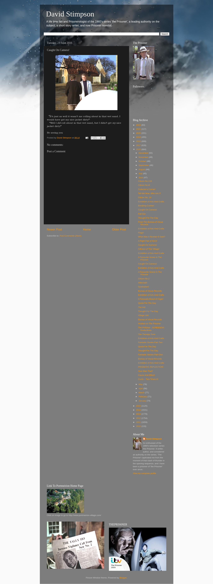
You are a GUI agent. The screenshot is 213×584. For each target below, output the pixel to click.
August (142, 169)
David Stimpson (70, 14)
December (144, 153)
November (144, 157)
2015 (138, 406)
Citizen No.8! (144, 185)
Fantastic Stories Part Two (150, 342)
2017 (138, 145)
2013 (138, 414)
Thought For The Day (148, 218)
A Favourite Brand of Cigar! (150, 299)
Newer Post (54, 229)
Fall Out (141, 214)
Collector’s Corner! (146, 189)
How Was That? (145, 371)
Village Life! (143, 315)
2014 (138, 410)
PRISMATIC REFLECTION (150, 367)
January (143, 401)
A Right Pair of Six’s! (147, 241)
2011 (138, 422)
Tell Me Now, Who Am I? (149, 193)
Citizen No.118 (145, 181)
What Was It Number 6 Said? (151, 237)
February (143, 396)
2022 (138, 125)
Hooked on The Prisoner (149, 323)
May (141, 384)
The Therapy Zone (146, 334)
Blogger (123, 578)
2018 (138, 141)
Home (87, 229)
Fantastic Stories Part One (150, 354)
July (141, 173)
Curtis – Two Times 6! (148, 379)
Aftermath (142, 283)
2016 (138, 149)
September (144, 165)
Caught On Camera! (147, 209)
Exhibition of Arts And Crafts (151, 201)
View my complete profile (144, 473)
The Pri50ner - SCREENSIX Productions (151, 328)
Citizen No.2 (144, 278)
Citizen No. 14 (144, 197)
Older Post (119, 229)
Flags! (141, 232)
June (141, 177)
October (143, 161)
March (142, 392)
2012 (138, 418)
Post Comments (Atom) (70, 236)
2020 (138, 133)
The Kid (141, 307)
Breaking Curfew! (146, 205)
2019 (138, 137)
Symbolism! (143, 287)
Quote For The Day (147, 303)
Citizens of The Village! (148, 249)
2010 (138, 426)
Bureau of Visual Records (150, 291)
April (141, 388)
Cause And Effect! (146, 375)
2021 (138, 129)
